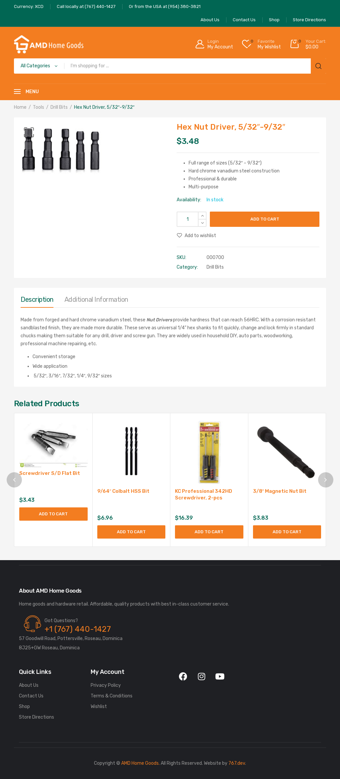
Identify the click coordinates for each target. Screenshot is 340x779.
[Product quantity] (192, 219)
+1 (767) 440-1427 (77, 629)
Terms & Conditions (111, 696)
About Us (29, 685)
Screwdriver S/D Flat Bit (49, 473)
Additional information (96, 299)
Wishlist (99, 706)
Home (20, 107)
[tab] (37, 301)
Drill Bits (59, 107)
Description (37, 299)
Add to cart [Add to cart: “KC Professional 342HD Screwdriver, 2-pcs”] (209, 531)
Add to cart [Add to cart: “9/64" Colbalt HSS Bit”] (131, 531)
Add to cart (264, 219)
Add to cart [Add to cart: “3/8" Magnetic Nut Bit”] (287, 531)
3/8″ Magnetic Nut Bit (279, 491)
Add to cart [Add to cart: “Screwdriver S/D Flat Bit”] (53, 513)
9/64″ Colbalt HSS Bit (123, 491)
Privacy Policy (106, 685)
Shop (24, 706)
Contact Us (31, 696)
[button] (29, 132)
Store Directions (36, 717)
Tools (38, 107)
